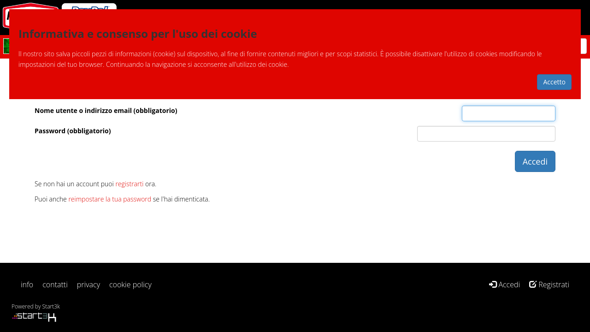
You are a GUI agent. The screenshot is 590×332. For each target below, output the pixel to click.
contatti (55, 284)
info (27, 284)
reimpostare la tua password (109, 199)
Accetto (554, 81)
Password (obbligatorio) (73, 130)
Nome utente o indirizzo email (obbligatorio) (106, 110)
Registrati (549, 284)
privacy (88, 284)
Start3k (51, 306)
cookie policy (130, 284)
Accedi (504, 284)
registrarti (129, 183)
